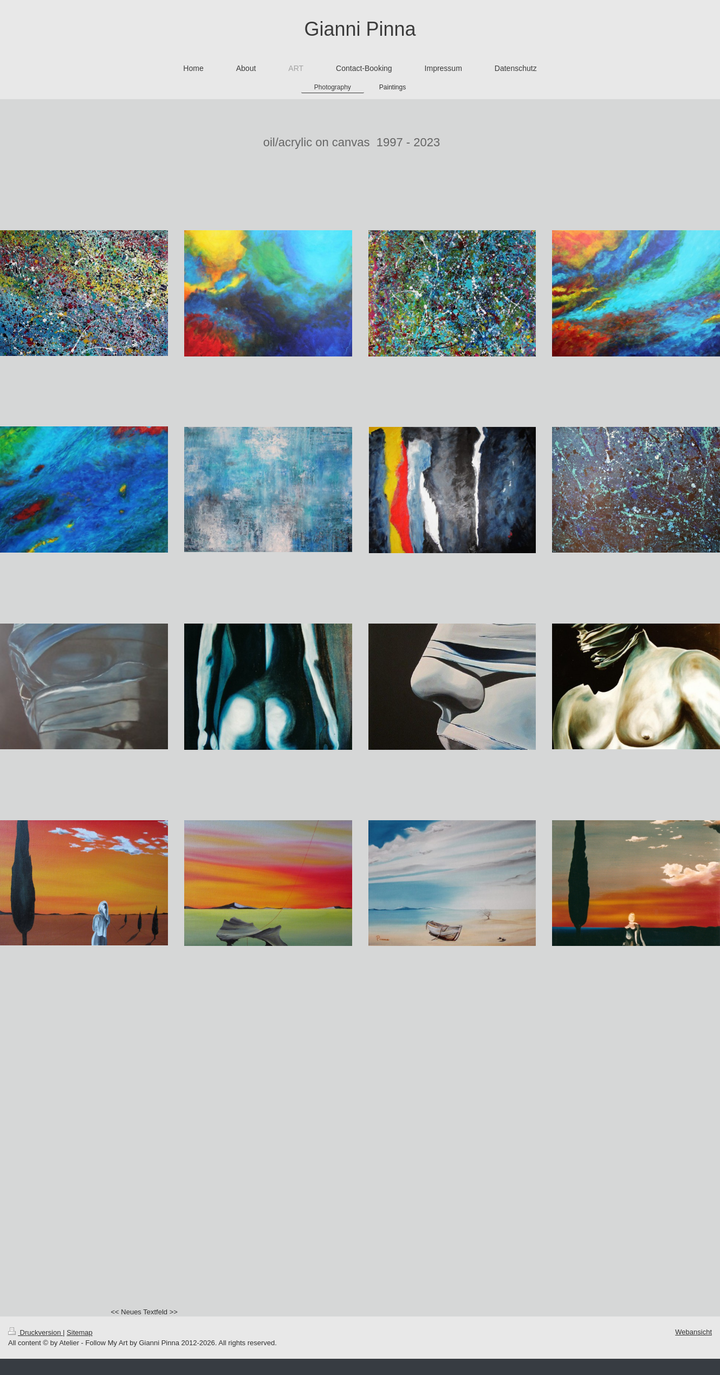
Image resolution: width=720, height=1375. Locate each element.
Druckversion (35, 1332)
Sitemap (80, 1332)
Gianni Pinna (360, 29)
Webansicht (693, 1332)
